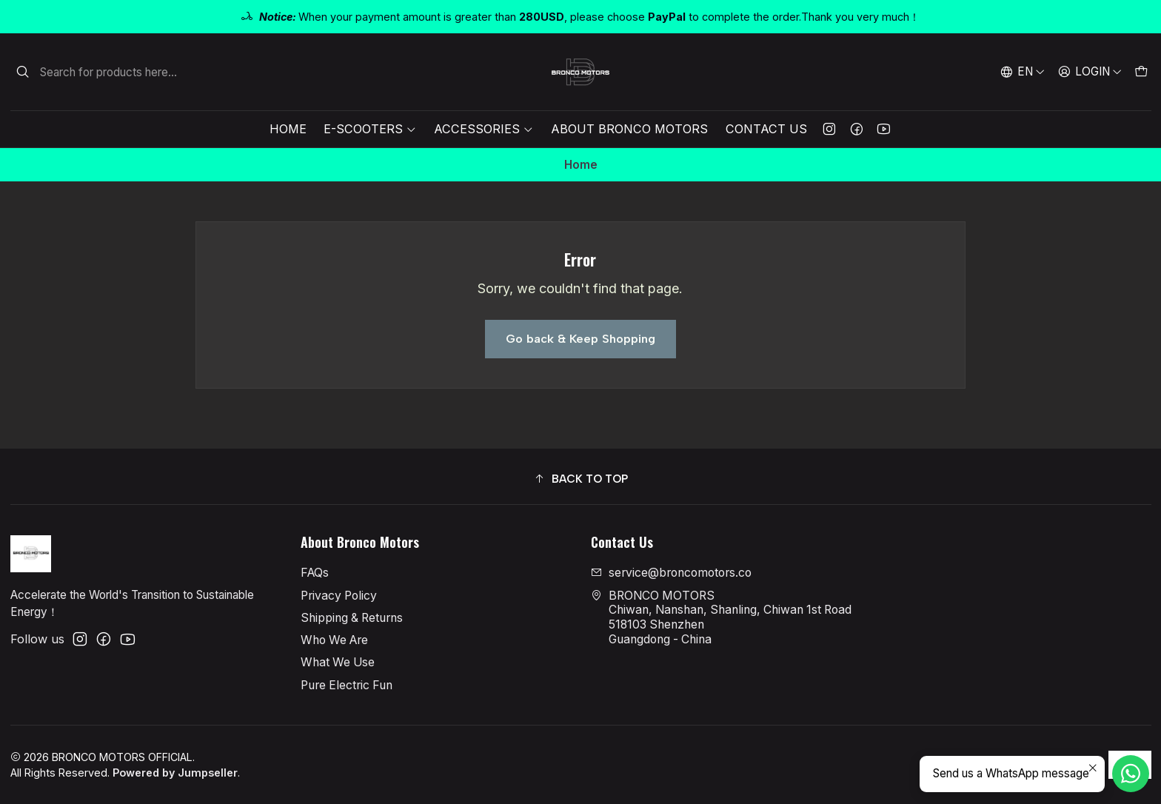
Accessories (483, 128)
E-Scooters (370, 128)
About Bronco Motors (629, 128)
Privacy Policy (339, 596)
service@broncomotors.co (671, 573)
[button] (580, 479)
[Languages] (1023, 72)
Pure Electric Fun (346, 685)
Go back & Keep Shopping (580, 339)
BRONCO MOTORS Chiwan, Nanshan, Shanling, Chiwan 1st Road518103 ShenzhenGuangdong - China (721, 617)
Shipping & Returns (352, 618)
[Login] (1089, 72)
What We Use (338, 662)
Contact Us (766, 128)
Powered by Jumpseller (175, 772)
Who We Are (334, 640)
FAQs (315, 573)
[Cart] (1141, 72)
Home (288, 128)
